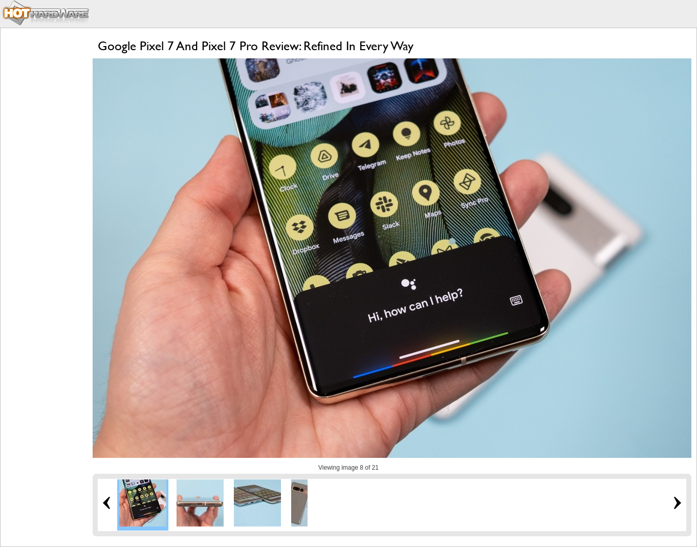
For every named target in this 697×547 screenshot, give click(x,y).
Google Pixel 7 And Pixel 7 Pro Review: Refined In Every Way (255, 45)
